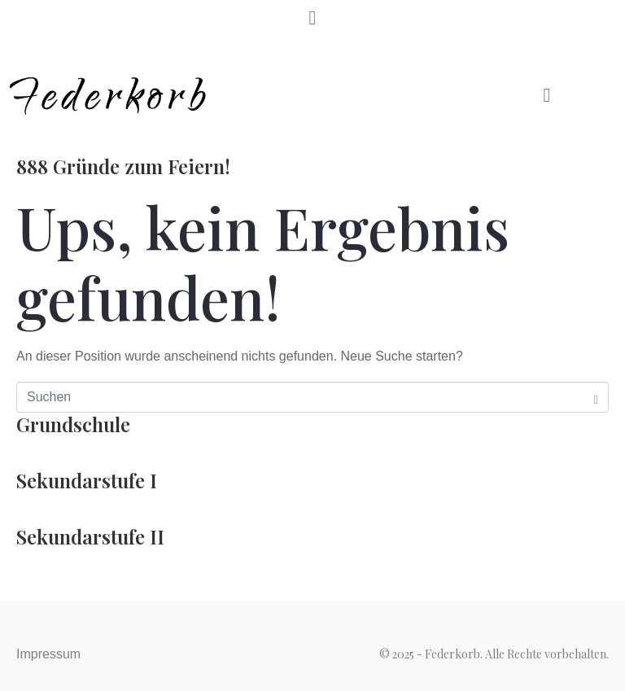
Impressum (48, 654)
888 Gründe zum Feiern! (123, 166)
